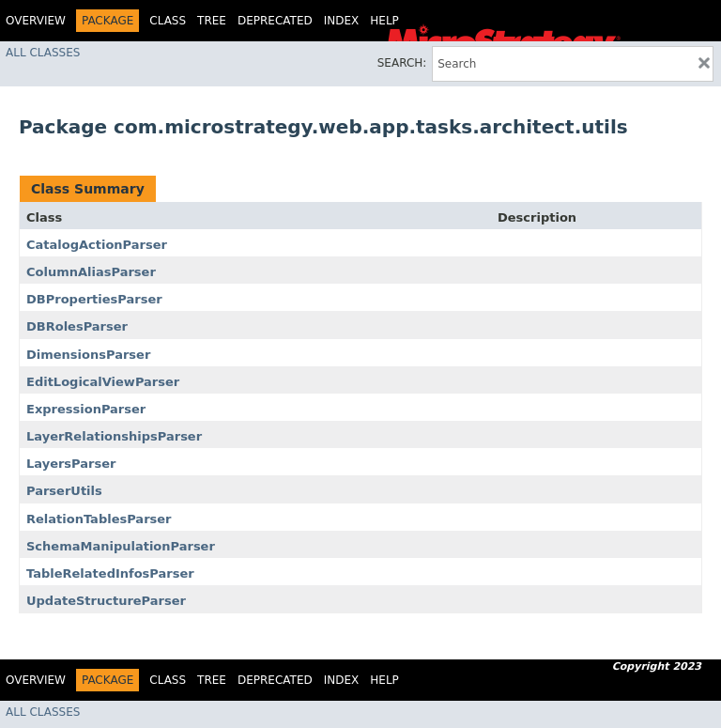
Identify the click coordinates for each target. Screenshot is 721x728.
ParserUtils (64, 491)
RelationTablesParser (99, 519)
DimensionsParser (88, 355)
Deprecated (275, 20)
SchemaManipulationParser (120, 546)
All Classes (43, 52)
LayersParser (70, 464)
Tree (211, 20)
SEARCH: (402, 63)
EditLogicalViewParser (102, 382)
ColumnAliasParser (91, 272)
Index (342, 20)
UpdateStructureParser (106, 601)
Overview (36, 20)
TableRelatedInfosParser (110, 573)
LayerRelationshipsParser (114, 436)
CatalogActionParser (96, 245)
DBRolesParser (77, 326)
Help (384, 20)
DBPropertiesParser (94, 299)
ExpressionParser (86, 409)
